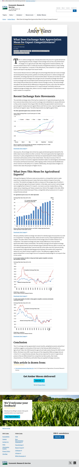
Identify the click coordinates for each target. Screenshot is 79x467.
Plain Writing (18, 445)
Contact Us (74, 7)
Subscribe (38, 381)
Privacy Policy (41, 385)
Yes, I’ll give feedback (12, 417)
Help (3, 445)
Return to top (6, 428)
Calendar (58, 7)
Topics (4, 15)
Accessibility (5, 437)
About (63, 7)
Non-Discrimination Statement (19, 440)
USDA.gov (18, 450)
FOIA (16, 437)
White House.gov (20, 456)
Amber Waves (41, 15)
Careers (68, 7)
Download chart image (20, 148)
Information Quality (5, 448)
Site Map (4, 454)
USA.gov (17, 453)
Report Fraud (19, 448)
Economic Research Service (16, 6)
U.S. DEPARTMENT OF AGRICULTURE (14, 9)
